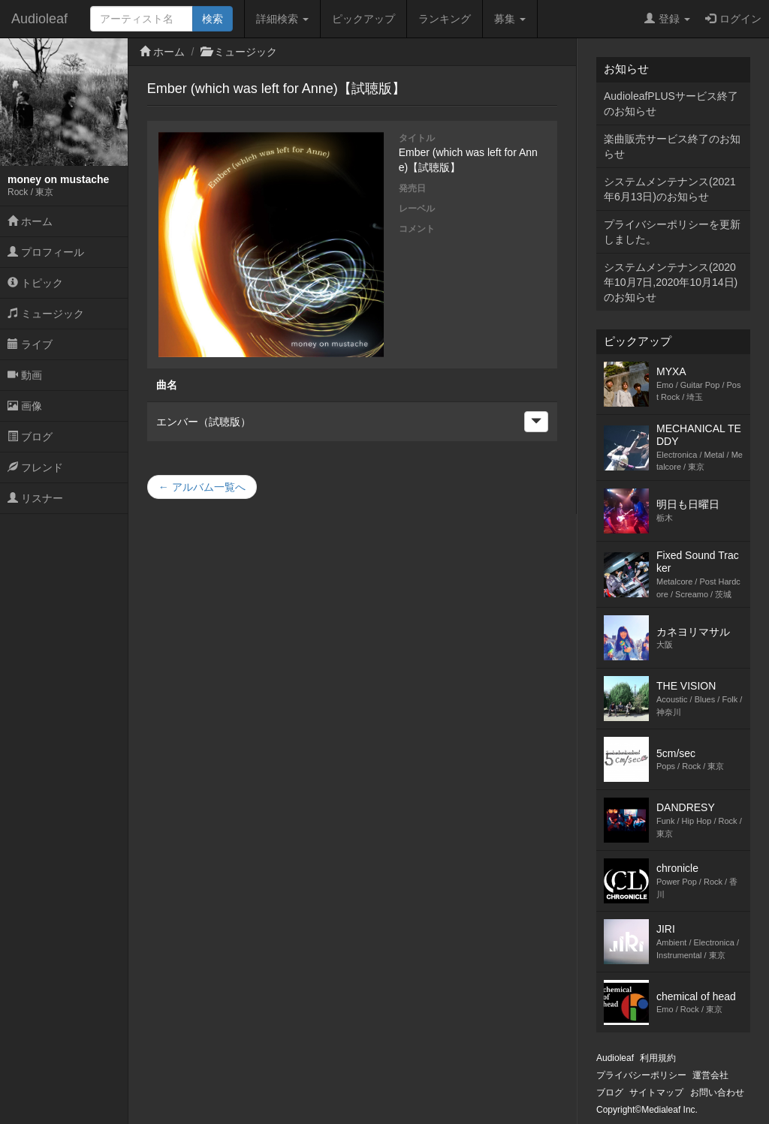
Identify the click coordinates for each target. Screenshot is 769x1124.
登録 (667, 19)
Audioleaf (39, 18)
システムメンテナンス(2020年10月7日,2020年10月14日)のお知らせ (670, 282)
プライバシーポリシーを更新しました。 (672, 231)
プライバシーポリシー (641, 1075)
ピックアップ (363, 19)
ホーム (30, 221)
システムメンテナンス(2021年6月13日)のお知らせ (670, 189)
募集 (510, 19)
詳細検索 (282, 19)
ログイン (733, 19)
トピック (35, 283)
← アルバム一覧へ (202, 487)
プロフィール (46, 252)
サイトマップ (656, 1092)
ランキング (444, 19)
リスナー (35, 498)
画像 (25, 406)
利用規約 (658, 1058)
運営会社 (710, 1075)
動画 (25, 375)
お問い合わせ (717, 1092)
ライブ (30, 344)
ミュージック (46, 314)
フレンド (35, 467)
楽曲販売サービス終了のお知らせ (672, 146)
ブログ (30, 437)
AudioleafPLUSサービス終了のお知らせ (671, 103)
